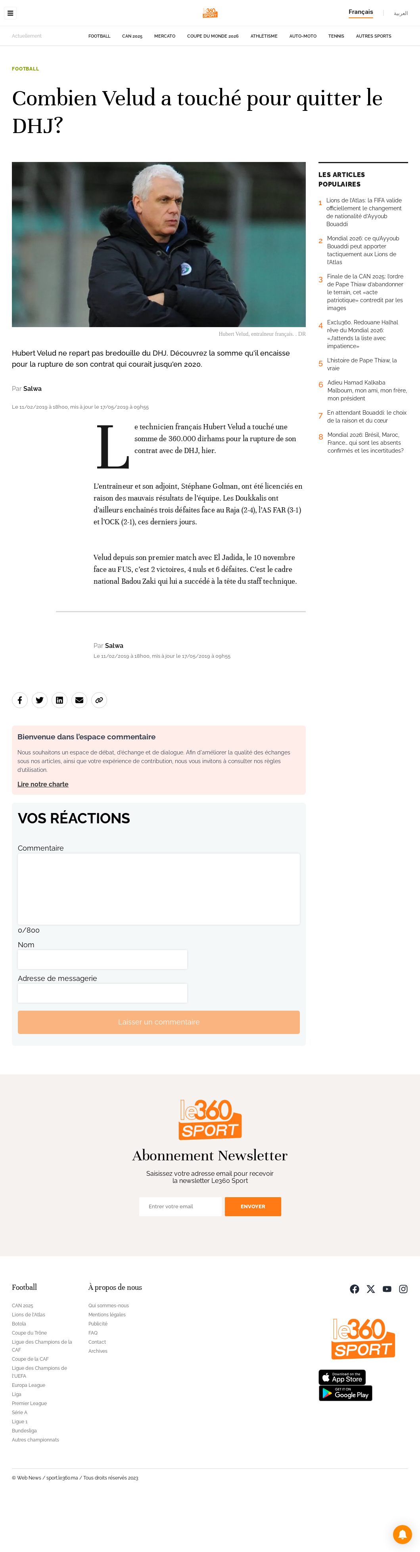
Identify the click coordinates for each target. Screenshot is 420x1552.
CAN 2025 (132, 86)
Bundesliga (24, 1480)
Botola (19, 1374)
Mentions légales (107, 1364)
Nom (26, 994)
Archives (97, 1401)
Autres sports (373, 86)
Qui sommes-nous (108, 1355)
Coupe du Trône (29, 1383)
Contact (97, 1392)
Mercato (164, 86)
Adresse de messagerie (57, 1028)
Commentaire (41, 898)
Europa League (28, 1435)
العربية (401, 13)
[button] (402, 1534)
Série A (19, 1462)
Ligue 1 (19, 1471)
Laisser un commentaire (159, 1072)
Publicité (97, 1374)
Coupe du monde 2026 (213, 86)
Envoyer (253, 1256)
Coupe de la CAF (30, 1409)
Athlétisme (264, 86)
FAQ (93, 1383)
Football (99, 86)
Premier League (29, 1453)
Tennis (336, 86)
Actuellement (27, 86)
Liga (16, 1444)
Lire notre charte (43, 834)
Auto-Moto (303, 86)
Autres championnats (35, 1490)
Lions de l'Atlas (28, 1364)
